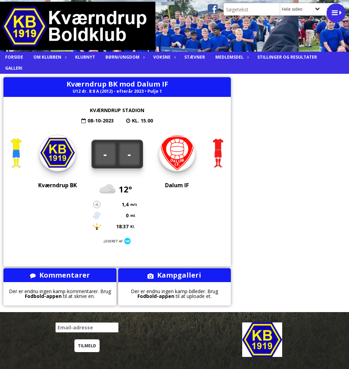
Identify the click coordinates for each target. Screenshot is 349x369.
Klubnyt (85, 57)
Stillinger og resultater (287, 57)
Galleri (13, 68)
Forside (14, 57)
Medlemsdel (231, 57)
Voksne (163, 57)
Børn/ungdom (124, 57)
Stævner (194, 57)
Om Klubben (49, 57)
